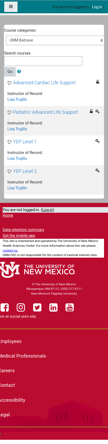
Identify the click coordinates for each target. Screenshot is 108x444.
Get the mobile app (19, 235)
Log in (97, 7)
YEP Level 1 (25, 141)
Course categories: (20, 30)
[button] (20, 72)
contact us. (10, 250)
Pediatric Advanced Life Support (45, 112)
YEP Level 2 (25, 171)
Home (8, 215)
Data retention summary (23, 229)
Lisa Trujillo (17, 99)
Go (9, 71)
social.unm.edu (23, 316)
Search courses (17, 53)
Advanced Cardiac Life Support (44, 82)
